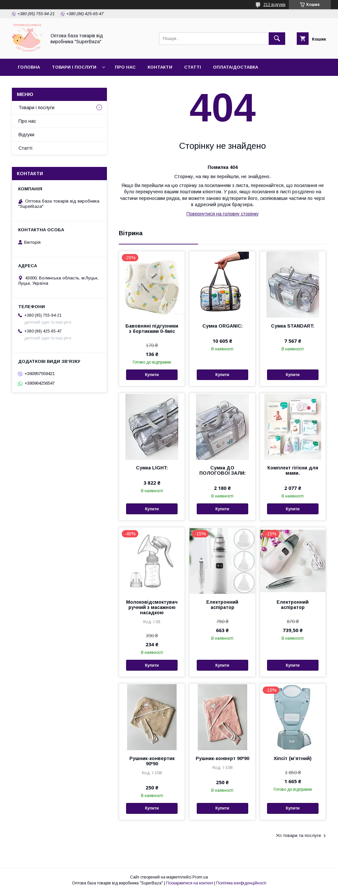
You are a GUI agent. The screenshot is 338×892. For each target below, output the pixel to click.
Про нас (125, 67)
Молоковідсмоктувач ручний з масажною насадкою (152, 607)
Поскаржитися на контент (189, 883)
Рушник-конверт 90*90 (222, 758)
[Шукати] (277, 38)
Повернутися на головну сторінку (222, 213)
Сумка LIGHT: (152, 467)
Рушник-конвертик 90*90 (152, 761)
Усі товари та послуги (298, 835)
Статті (192, 67)
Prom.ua (200, 877)
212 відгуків (274, 4)
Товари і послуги (74, 67)
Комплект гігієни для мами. (292, 470)
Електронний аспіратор (222, 604)
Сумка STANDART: (292, 326)
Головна (29, 67)
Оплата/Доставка (235, 67)
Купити (152, 374)
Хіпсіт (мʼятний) (293, 758)
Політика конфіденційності (241, 883)
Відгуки (26, 134)
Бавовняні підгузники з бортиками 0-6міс (151, 328)
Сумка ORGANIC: (222, 326)
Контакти (160, 67)
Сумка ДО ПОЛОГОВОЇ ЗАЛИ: (222, 470)
